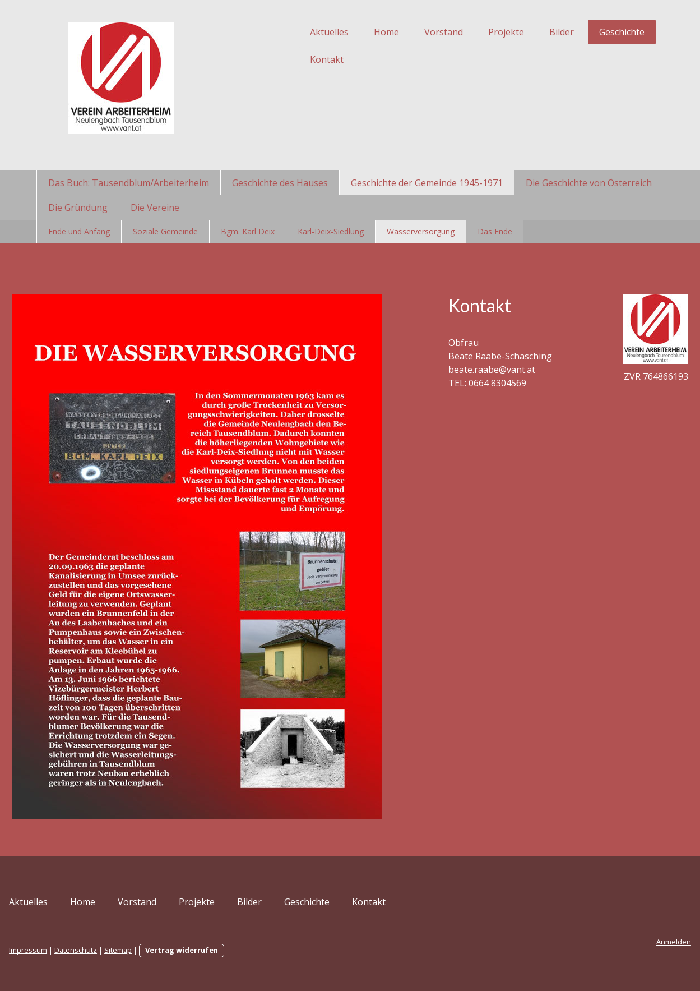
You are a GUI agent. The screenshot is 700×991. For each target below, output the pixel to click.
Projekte (474, 32)
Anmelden (641, 942)
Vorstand (411, 32)
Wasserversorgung (421, 231)
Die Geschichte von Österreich (589, 183)
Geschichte (589, 32)
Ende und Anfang (79, 231)
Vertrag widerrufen (214, 950)
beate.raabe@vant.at (484, 383)
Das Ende (495, 231)
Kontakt (294, 59)
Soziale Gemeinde (165, 231)
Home (354, 32)
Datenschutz (108, 950)
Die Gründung (78, 207)
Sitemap (151, 950)
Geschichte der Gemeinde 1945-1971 (427, 183)
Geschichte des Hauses (280, 183)
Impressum (61, 950)
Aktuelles (296, 32)
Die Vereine (155, 207)
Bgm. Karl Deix (248, 231)
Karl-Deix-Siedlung (331, 231)
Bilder (529, 32)
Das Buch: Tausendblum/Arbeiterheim (128, 183)
